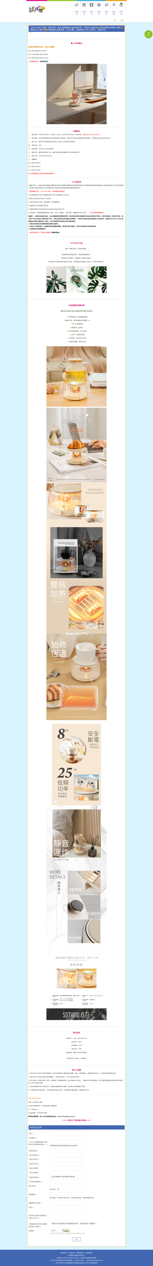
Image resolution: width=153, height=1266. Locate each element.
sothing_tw (34, 1109)
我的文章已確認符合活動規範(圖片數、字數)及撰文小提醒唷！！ (74, 1223)
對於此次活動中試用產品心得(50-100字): (38, 1217)
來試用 (106, 13)
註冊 (122, 20)
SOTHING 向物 (37, 1102)
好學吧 (121, 13)
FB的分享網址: (34, 1168)
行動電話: (32, 1138)
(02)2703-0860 (79, 1260)
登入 (115, 20)
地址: (31, 1207)
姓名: (31, 1133)
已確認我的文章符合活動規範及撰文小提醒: (38, 1225)
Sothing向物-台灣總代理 (49, 1106)
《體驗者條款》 (55, 232)
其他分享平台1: (34, 1159)
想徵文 (99, 13)
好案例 (84, 13)
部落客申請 (63, 1253)
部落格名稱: (33, 1151)
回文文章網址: (34, 1155)
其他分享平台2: (34, 1164)
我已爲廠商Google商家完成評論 (62, 1176)
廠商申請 (72, 1253)
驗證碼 (31, 1231)
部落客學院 (89, 1253)
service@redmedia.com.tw (66, 1116)
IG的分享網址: (33, 1172)
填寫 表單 (148, 34)
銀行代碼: (32, 1186)
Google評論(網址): (35, 1181)
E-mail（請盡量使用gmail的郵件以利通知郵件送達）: (38, 1143)
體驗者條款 (80, 1253)
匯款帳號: (32, 1194)
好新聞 (113, 13)
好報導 (76, 13)
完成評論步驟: (34, 1177)
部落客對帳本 (44, 61)
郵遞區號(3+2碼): (35, 1203)
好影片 (91, 13)
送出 (76, 1239)
